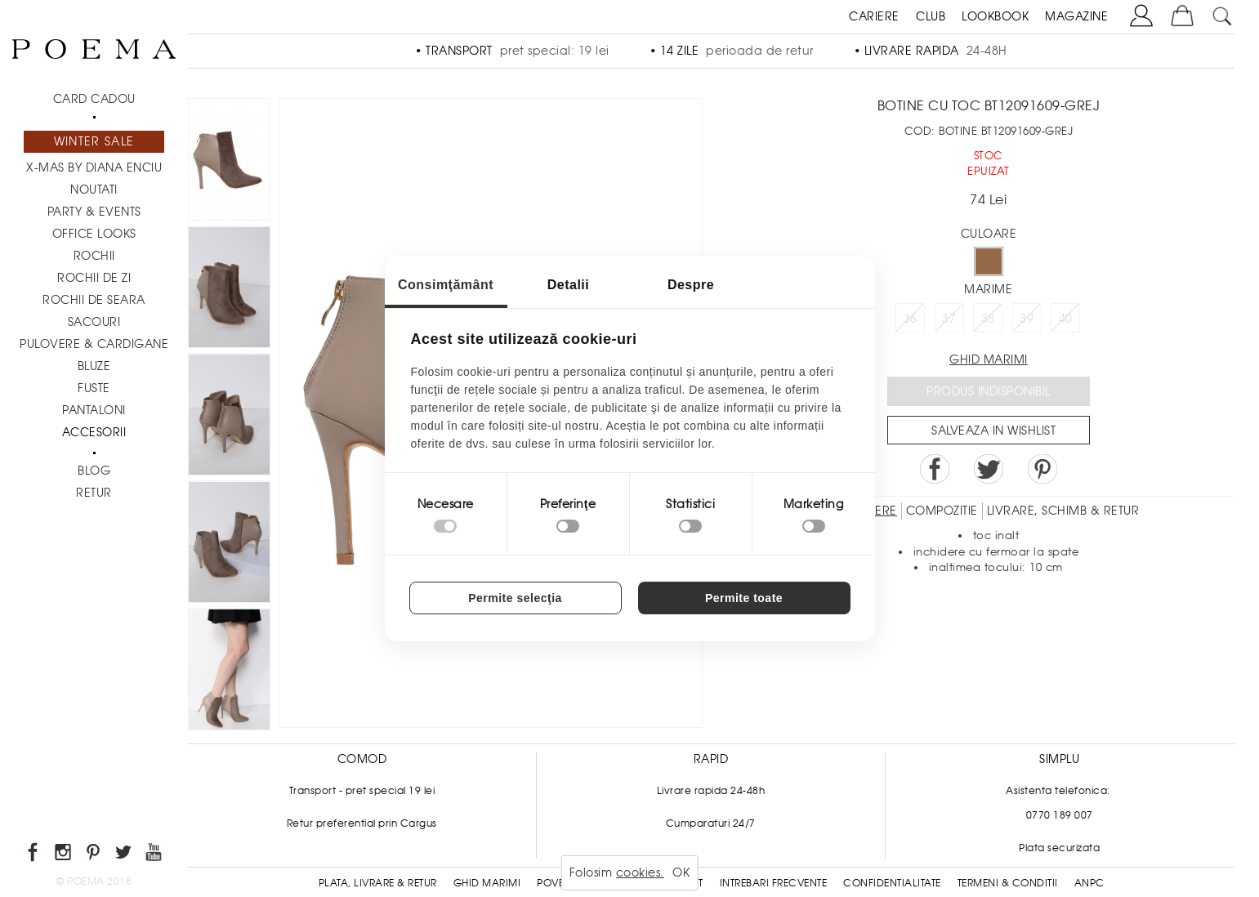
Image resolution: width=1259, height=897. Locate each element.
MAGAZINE (1076, 16)
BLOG (94, 470)
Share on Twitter (988, 469)
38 (988, 318)
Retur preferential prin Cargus (362, 823)
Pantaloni (94, 410)
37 (949, 318)
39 (1027, 318)
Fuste (94, 388)
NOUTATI (94, 189)
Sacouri (94, 321)
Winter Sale (94, 141)
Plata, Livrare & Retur (378, 883)
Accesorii (94, 432)
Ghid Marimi (487, 883)
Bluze (94, 366)
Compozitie (942, 510)
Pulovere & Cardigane (94, 343)
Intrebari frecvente (774, 883)
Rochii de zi (94, 277)
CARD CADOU (94, 98)
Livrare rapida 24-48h (711, 791)
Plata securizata (1059, 848)
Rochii (94, 255)
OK (681, 872)
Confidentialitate (892, 883)
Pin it (1042, 469)
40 (1066, 318)
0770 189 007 (1059, 815)
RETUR (94, 492)
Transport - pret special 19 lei (362, 791)
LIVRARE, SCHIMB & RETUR (1063, 510)
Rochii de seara (93, 299)
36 (910, 318)
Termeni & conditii (1008, 883)
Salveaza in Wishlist (993, 430)
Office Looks (94, 233)
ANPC (1089, 883)
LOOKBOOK (995, 16)
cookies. (640, 872)
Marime (988, 289)
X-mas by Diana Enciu (94, 167)
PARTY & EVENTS (94, 211)
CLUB (930, 16)
